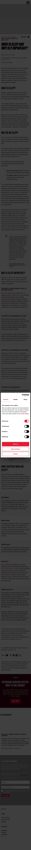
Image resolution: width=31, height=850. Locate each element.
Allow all (15, 444)
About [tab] (25, 399)
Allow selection (15, 449)
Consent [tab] (5, 399)
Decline (15, 454)
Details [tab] (15, 399)
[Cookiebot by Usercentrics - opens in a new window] (22, 395)
